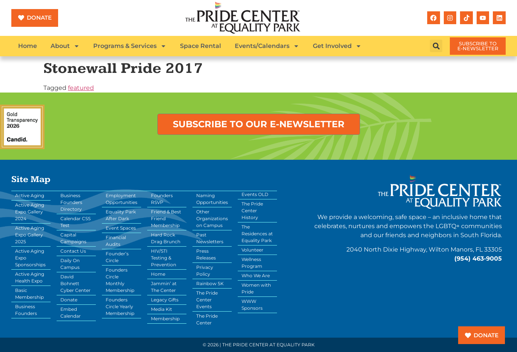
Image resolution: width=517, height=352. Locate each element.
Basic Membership (29, 293)
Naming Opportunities (212, 199)
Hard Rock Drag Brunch (165, 238)
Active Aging (29, 195)
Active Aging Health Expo (29, 277)
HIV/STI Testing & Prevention (163, 257)
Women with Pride (256, 288)
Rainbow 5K (210, 283)
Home (27, 45)
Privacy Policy (204, 270)
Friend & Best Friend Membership (166, 218)
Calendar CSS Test (75, 222)
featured (81, 87)
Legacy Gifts (164, 300)
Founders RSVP (162, 199)
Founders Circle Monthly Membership (120, 280)
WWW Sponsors (252, 304)
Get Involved (337, 46)
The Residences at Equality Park (257, 233)
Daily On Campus (70, 264)
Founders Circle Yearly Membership (120, 306)
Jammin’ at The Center (164, 287)
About (65, 46)
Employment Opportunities (121, 199)
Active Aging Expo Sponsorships (30, 257)
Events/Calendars (267, 46)
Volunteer (252, 250)
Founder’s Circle (117, 257)
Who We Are (256, 275)
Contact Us (73, 251)
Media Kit (161, 309)
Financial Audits (116, 241)
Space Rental (200, 45)
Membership (165, 318)
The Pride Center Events (207, 299)
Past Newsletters (209, 238)
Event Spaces (121, 228)
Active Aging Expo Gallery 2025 (29, 234)
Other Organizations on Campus (212, 218)
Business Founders (26, 310)
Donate (68, 300)
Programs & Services (129, 46)
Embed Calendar (70, 312)
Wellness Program (252, 262)
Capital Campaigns (73, 238)
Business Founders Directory (71, 202)
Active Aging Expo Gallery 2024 (29, 211)
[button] (436, 46)
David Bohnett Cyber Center (75, 283)
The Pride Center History (252, 210)
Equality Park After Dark (121, 215)
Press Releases (206, 254)
